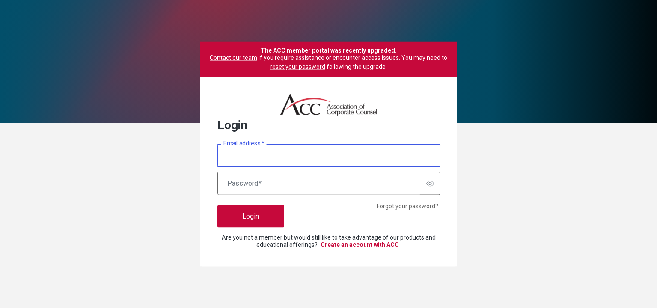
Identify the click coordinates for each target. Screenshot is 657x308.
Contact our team (233, 57)
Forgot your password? (407, 206)
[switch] (430, 183)
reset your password (297, 66)
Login (250, 216)
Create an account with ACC (360, 244)
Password (244, 183)
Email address (243, 143)
